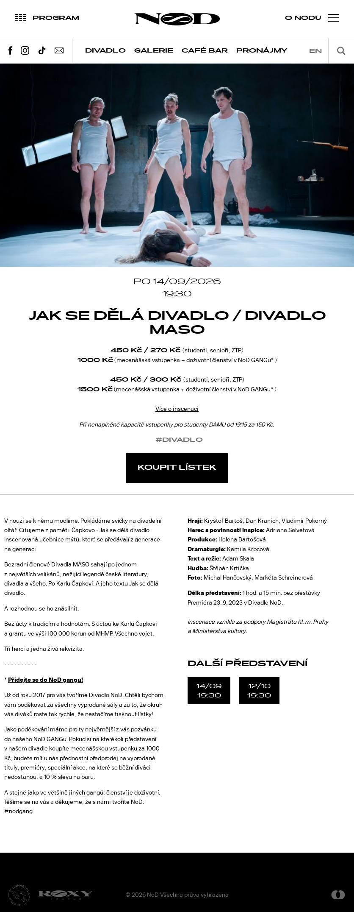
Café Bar (205, 51)
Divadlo (105, 51)
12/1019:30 (259, 690)
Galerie (153, 51)
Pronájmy (262, 51)
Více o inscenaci (177, 408)
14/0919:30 (209, 690)
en (315, 51)
